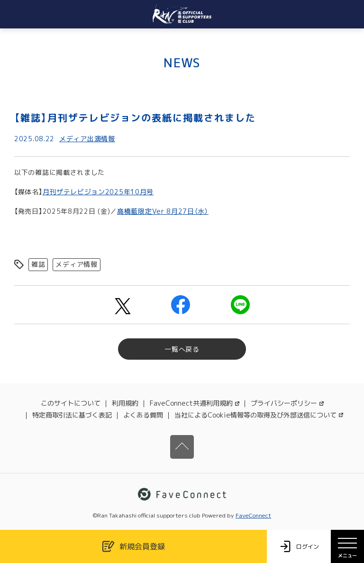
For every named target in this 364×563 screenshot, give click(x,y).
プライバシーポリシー (287, 403)
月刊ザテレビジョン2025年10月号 (98, 191)
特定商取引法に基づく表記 (72, 414)
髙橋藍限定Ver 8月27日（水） (163, 211)
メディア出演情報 (87, 138)
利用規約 (125, 403)
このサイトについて (70, 403)
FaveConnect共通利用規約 (194, 403)
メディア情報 (76, 264)
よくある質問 (143, 414)
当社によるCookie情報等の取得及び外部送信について (258, 414)
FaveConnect (253, 515)
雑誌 (38, 264)
